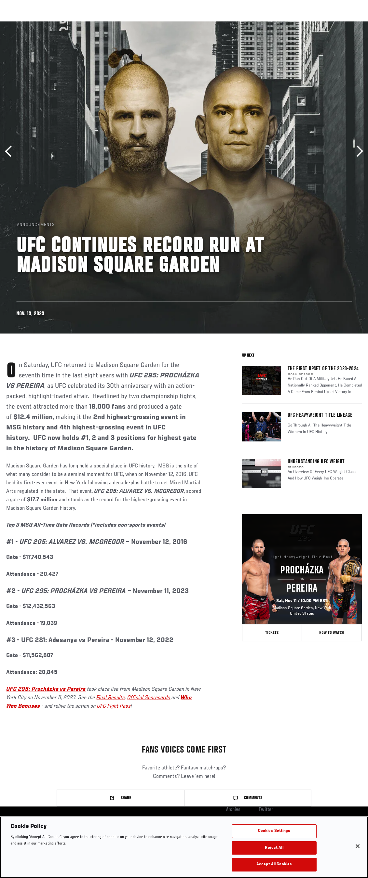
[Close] (357, 846)
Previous (10, 151)
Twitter (266, 810)
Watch (276, 24)
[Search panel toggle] (346, 25)
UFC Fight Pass (114, 706)
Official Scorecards (148, 698)
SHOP (329, 24)
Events (18, 24)
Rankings (45, 24)
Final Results (110, 698)
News (99, 24)
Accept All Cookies (274, 864)
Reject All (274, 848)
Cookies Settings (274, 831)
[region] (184, 847)
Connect (249, 24)
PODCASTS (303, 24)
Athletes (74, 24)
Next (357, 151)
